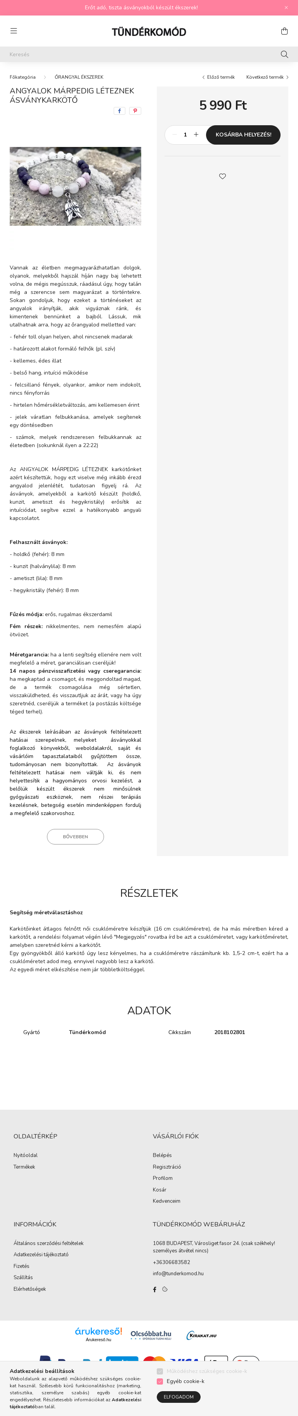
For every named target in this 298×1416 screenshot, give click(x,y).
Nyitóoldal (26, 1156)
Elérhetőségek (30, 1289)
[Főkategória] (23, 77)
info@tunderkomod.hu (178, 1273)
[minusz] (174, 135)
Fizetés (21, 1267)
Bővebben (75, 837)
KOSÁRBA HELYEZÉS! (243, 134)
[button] (222, 175)
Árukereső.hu (98, 1339)
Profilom (163, 1179)
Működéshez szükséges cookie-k (207, 1371)
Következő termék (265, 77)
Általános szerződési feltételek (48, 1244)
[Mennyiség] (185, 135)
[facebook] (119, 111)
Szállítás (23, 1278)
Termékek (24, 1167)
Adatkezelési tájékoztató (41, 1255)
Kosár (159, 1190)
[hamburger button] (13, 31)
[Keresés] (149, 54)
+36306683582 (171, 1262)
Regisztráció (167, 1167)
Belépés (162, 1156)
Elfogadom (179, 1397)
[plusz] (196, 135)
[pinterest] (135, 111)
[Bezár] (286, 8)
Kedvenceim (166, 1201)
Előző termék (221, 77)
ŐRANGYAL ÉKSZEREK (79, 77)
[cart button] (284, 31)
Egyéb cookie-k (185, 1381)
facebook (154, 1289)
